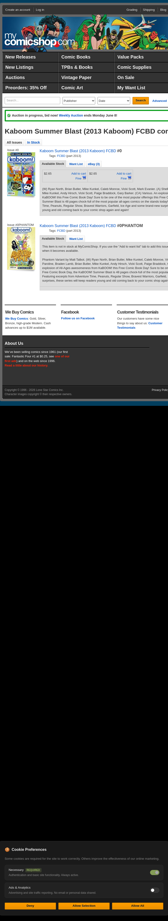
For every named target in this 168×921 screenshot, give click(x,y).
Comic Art (72, 87)
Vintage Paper (76, 77)
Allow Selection (84, 905)
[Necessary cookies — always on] (154, 872)
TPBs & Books (77, 67)
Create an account (17, 9)
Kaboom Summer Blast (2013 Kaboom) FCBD (78, 151)
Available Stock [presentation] (53, 164)
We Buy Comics (16, 318)
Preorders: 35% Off (26, 87)
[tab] (53, 163)
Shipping (149, 9)
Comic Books (76, 56)
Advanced (159, 100)
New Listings (19, 67)
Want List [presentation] (76, 164)
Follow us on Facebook (78, 318)
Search (141, 100)
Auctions (15, 77)
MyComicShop (40, 40)
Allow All (137, 905)
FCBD (61, 156)
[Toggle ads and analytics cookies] (154, 890)
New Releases (20, 56)
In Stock (33, 142)
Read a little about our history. (26, 365)
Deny (30, 905)
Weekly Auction (71, 115)
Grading (131, 9)
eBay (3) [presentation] (94, 164)
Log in (40, 9)
